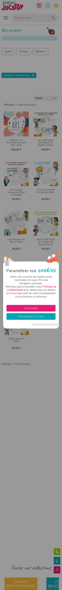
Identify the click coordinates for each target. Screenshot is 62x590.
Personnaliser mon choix (31, 316)
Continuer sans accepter (45, 324)
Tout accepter (31, 308)
